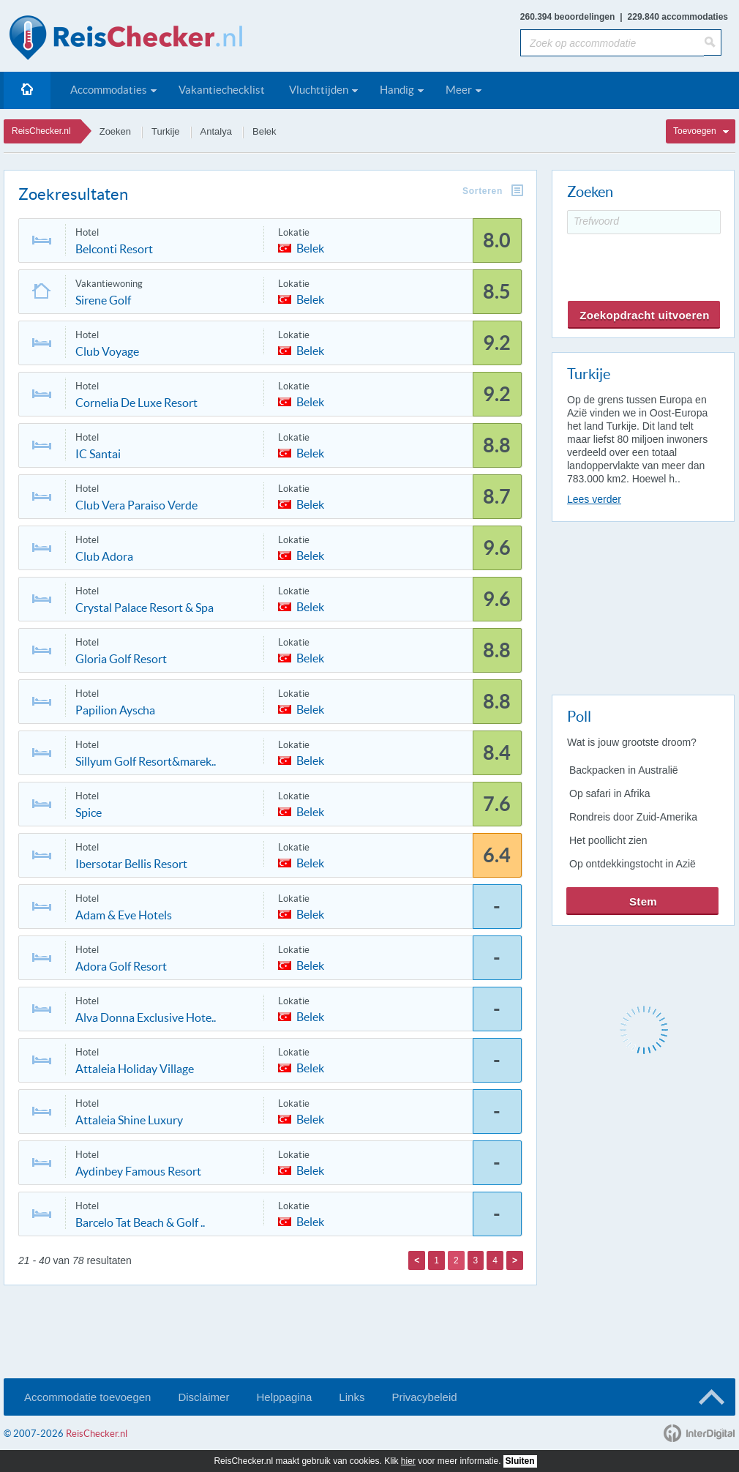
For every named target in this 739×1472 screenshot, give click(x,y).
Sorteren (482, 191)
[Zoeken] (712, 42)
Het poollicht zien (608, 840)
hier (408, 1461)
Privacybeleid (424, 1397)
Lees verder (594, 499)
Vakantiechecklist (222, 89)
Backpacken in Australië (623, 770)
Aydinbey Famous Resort (138, 1171)
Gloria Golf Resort (121, 658)
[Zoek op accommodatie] (612, 42)
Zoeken (115, 131)
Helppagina (284, 1397)
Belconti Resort (114, 248)
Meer (459, 89)
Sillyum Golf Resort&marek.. (145, 761)
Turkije (165, 131)
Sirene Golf (103, 300)
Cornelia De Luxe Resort (136, 402)
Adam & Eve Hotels (123, 915)
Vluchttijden (318, 89)
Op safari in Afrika (609, 793)
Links (351, 1397)
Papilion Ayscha (115, 710)
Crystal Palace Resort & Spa (144, 607)
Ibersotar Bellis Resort (131, 863)
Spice (88, 812)
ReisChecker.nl (41, 131)
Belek (264, 131)
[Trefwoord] (644, 222)
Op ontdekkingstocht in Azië (632, 864)
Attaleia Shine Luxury (129, 1120)
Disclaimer (203, 1397)
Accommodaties (108, 89)
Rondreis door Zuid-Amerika (633, 817)
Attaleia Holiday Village (134, 1068)
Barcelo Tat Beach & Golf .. (140, 1222)
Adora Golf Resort (121, 966)
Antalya (216, 131)
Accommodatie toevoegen (87, 1397)
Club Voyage (107, 351)
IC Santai (98, 453)
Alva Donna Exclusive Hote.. (145, 1017)
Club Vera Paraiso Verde (136, 505)
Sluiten (520, 1461)
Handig (397, 89)
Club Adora (104, 556)
